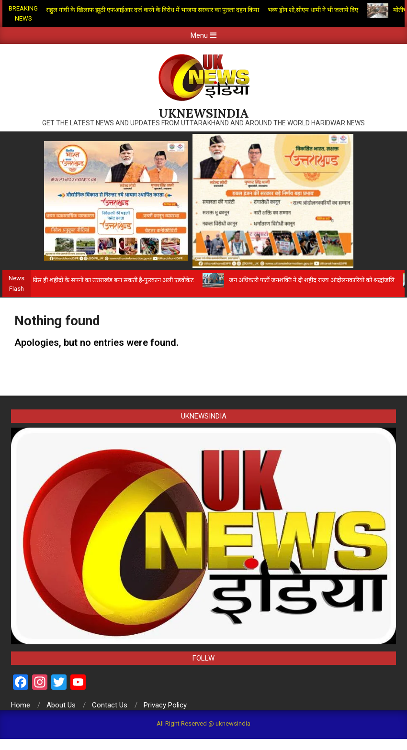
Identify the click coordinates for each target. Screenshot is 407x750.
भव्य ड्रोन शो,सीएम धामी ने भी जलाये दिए (316, 9)
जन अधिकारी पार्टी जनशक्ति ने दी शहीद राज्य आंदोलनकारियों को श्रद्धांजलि (315, 280)
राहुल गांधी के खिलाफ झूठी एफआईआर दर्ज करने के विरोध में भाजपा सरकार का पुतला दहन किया (155, 9)
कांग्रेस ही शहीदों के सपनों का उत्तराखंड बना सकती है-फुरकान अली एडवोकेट (114, 280)
